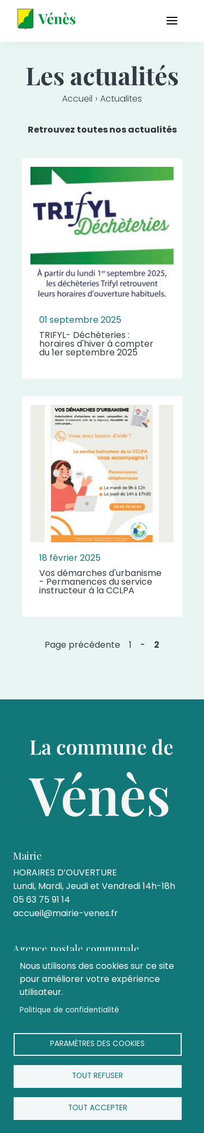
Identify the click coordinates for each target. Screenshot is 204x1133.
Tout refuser (97, 1076)
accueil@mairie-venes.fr (65, 913)
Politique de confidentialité (69, 1010)
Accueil (77, 98)
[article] (102, 268)
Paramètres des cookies (97, 1043)
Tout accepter (97, 1108)
